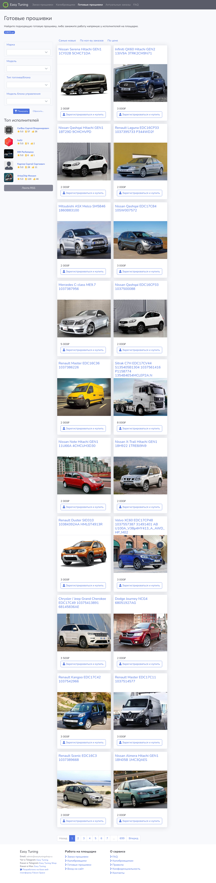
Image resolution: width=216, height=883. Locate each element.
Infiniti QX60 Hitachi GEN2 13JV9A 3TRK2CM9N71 (135, 51)
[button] (210, 4)
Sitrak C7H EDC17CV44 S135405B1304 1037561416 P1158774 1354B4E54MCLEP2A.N (138, 369)
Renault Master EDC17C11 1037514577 (135, 679)
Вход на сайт (75, 869)
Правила (118, 865)
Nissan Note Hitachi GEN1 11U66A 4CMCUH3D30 (78, 443)
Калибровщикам (122, 861)
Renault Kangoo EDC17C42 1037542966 (80, 679)
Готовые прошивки (90, 5)
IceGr (20, 140)
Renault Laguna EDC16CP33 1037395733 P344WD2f (137, 129)
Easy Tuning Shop (48, 863)
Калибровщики (65, 5)
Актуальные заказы (118, 5)
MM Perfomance (25, 152)
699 (122, 838)
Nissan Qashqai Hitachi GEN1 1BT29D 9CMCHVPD (81, 129)
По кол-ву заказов (91, 40)
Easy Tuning (19, 4)
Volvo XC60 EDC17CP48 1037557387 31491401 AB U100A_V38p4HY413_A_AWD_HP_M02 (140, 526)
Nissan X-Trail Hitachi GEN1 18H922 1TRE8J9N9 (136, 443)
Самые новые (67, 40)
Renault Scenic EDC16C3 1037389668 (78, 757)
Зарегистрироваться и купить (83, 114)
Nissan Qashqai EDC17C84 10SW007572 (135, 208)
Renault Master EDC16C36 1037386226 (79, 365)
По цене (112, 40)
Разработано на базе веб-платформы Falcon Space (34, 871)
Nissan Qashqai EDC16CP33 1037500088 (137, 286)
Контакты (118, 873)
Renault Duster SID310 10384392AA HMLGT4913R (80, 522)
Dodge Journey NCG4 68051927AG (131, 600)
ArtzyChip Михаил (26, 175)
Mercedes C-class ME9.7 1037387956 (77, 286)
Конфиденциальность (126, 869)
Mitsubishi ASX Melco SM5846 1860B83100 (82, 208)
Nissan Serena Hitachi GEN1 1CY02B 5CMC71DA (80, 51)
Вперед (133, 838)
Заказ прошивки (42, 5)
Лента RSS (28, 188)
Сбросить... (38, 111)
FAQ (136, 5)
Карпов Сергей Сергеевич (31, 164)
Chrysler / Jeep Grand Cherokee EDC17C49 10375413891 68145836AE (82, 602)
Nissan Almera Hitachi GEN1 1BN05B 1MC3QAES (136, 757)
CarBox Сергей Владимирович (33, 128)
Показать (21, 111)
